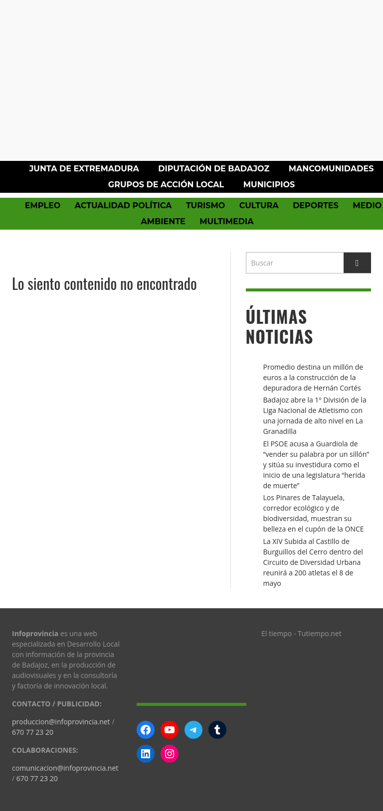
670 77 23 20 (32, 732)
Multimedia (226, 221)
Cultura (259, 205)
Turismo (205, 205)
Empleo (42, 205)
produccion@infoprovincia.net (61, 721)
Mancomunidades (331, 168)
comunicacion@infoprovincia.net (65, 768)
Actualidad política (123, 205)
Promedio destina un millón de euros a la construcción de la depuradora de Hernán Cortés (313, 377)
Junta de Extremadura (84, 168)
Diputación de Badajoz (213, 168)
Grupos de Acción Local (166, 184)
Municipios (269, 184)
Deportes (316, 205)
